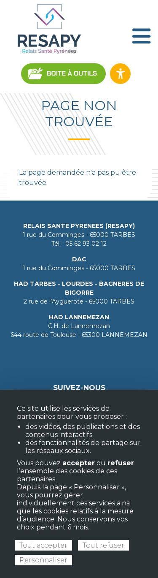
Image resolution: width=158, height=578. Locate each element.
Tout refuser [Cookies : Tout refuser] (103, 545)
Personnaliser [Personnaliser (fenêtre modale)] (43, 560)
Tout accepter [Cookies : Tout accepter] (43, 545)
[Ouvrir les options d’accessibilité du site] (120, 73)
